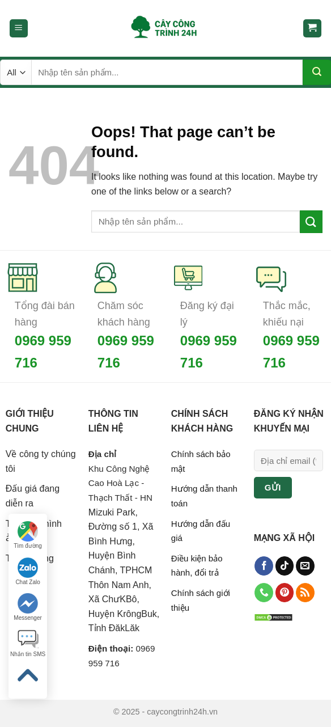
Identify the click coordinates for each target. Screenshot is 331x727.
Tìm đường (28, 535)
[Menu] (19, 28)
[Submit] (317, 72)
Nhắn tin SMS (27, 643)
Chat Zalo (27, 571)
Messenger (27, 607)
